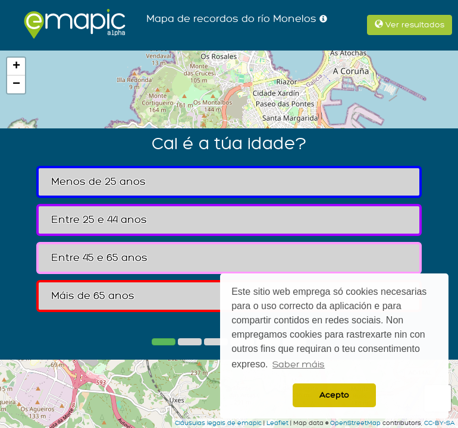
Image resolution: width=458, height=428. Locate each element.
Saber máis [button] (298, 365)
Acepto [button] (334, 395)
